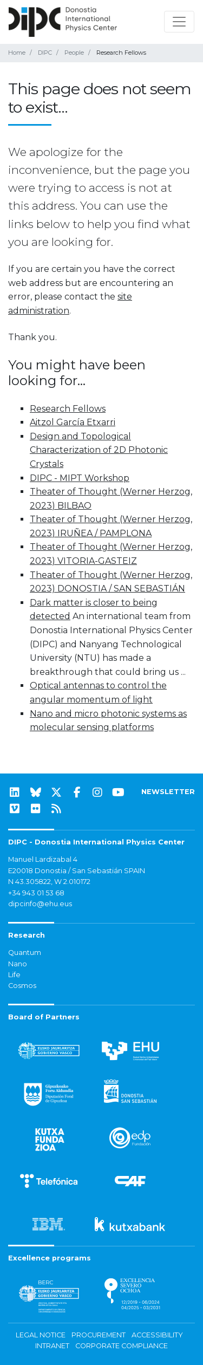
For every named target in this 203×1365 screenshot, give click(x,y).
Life (14, 975)
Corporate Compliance (121, 1346)
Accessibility (157, 1335)
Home (16, 52)
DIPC (45, 52)
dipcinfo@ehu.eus (40, 904)
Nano (17, 964)
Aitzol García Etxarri (72, 422)
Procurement (98, 1335)
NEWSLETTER (168, 792)
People (74, 52)
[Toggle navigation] (179, 21)
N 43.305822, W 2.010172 (49, 881)
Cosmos (22, 985)
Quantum (24, 952)
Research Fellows (68, 409)
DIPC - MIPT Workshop (79, 478)
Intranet (52, 1346)
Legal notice (41, 1335)
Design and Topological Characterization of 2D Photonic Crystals (99, 450)
